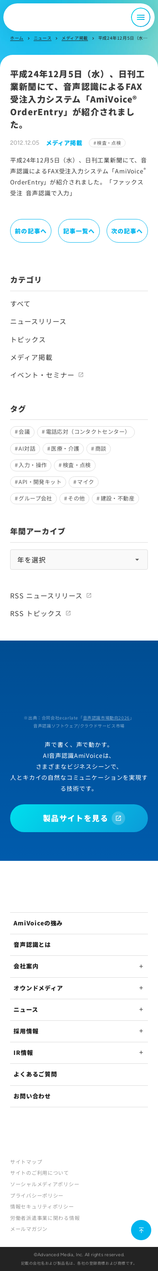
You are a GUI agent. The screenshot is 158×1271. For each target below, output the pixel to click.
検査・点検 (109, 142)
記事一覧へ (79, 231)
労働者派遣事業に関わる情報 (45, 1217)
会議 (24, 431)
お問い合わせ (32, 1096)
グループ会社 (35, 498)
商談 (101, 448)
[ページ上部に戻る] (141, 1230)
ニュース (42, 38)
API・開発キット (40, 482)
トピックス (28, 339)
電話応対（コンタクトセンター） (88, 431)
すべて (20, 303)
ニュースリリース (38, 321)
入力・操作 (33, 465)
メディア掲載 (75, 38)
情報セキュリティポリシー (42, 1206)
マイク (85, 482)
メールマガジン (29, 1228)
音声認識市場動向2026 (106, 717)
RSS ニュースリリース (46, 595)
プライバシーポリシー (37, 1195)
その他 (76, 498)
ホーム (17, 38)
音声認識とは (32, 944)
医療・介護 (65, 448)
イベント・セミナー (42, 375)
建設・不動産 (117, 498)
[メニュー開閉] (140, 17)
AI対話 (27, 448)
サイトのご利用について (39, 1172)
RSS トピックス (36, 613)
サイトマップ (26, 1161)
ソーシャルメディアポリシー (44, 1183)
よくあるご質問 (35, 1074)
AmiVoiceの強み (38, 923)
